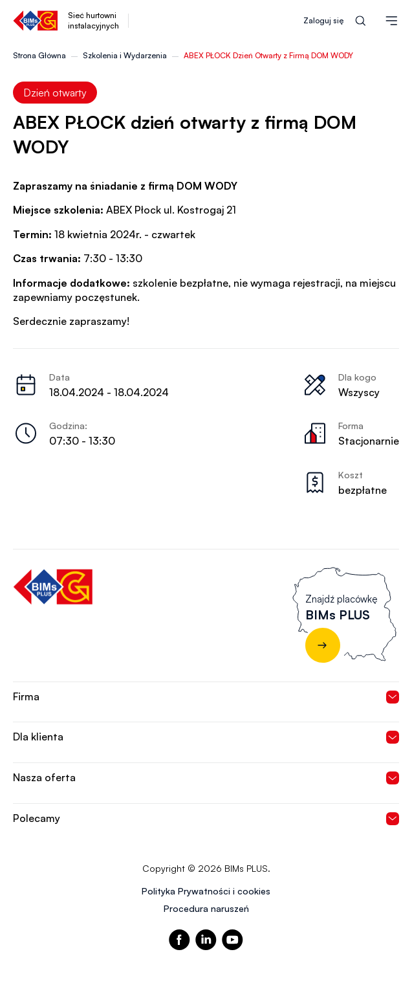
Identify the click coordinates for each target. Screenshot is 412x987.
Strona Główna (39, 55)
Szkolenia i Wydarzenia (125, 55)
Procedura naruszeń (206, 908)
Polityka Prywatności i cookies (206, 890)
